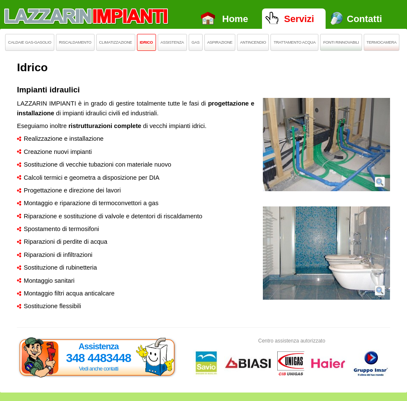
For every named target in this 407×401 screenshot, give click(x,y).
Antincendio (253, 42)
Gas (196, 42)
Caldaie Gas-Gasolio (29, 42)
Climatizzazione (115, 42)
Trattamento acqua (294, 42)
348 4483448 (98, 358)
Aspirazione (220, 42)
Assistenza (172, 42)
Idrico (146, 42)
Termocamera (382, 42)
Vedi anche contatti (98, 368)
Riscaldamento (75, 42)
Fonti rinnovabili (341, 42)
